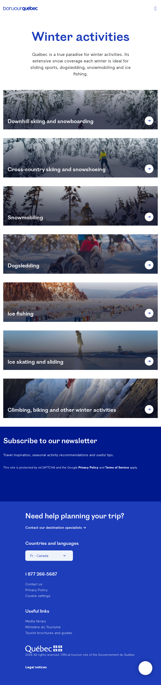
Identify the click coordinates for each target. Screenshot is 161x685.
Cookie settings (37, 596)
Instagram (110, 488)
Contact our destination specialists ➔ (55, 527)
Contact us (33, 584)
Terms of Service (117, 467)
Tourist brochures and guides (48, 633)
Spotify (132, 488)
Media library (35, 621)
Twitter (143, 488)
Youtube (155, 488)
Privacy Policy (88, 467)
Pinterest (121, 488)
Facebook (98, 488)
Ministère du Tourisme (43, 627)
